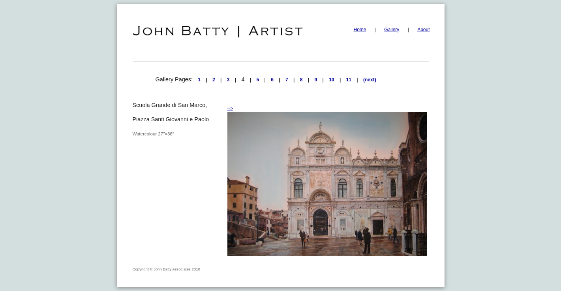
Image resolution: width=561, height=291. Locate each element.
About (423, 29)
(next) (369, 80)
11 (348, 80)
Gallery (391, 29)
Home (360, 29)
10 (331, 80)
